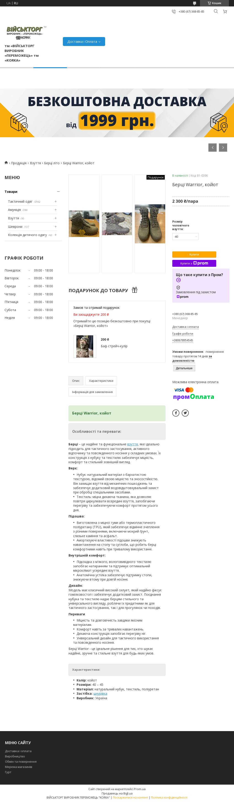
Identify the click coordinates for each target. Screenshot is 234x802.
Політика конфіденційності (169, 797)
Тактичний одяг (20, 201)
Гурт (8, 772)
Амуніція (14, 209)
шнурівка (100, 693)
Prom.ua (140, 789)
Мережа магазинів (18, 767)
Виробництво (15, 756)
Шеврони (15, 226)
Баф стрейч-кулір (114, 346)
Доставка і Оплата (82, 41)
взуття (132, 444)
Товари (11, 191)
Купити (194, 254)
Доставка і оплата (18, 751)
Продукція (19, 163)
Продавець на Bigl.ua (117, 793)
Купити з (194, 263)
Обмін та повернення (21, 761)
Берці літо (52, 163)
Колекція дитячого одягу (27, 235)
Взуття (35, 163)
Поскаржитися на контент (130, 797)
